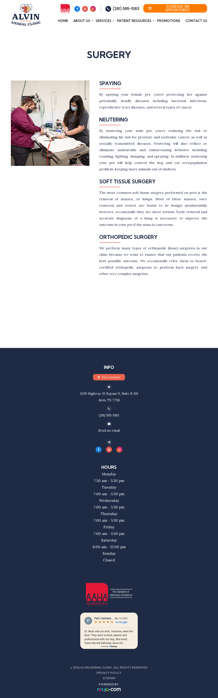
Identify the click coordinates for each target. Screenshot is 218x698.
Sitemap (109, 677)
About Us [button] (81, 21)
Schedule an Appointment (169, 8)
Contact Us (196, 21)
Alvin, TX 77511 (109, 399)
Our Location (111, 377)
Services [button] (103, 21)
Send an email (109, 429)
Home (63, 21)
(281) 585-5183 (126, 8)
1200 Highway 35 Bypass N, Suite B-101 (109, 393)
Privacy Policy (109, 672)
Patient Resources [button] (134, 21)
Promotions (168, 21)
